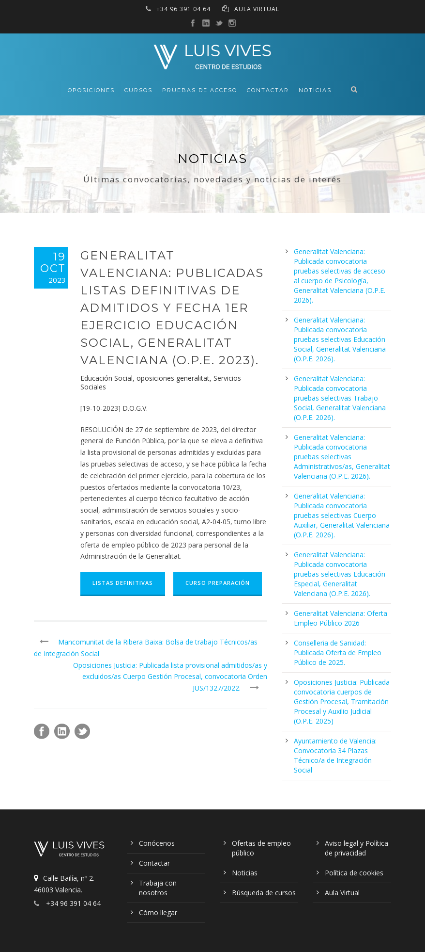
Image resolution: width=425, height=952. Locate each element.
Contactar (268, 90)
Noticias (315, 90)
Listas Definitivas (122, 582)
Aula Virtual (342, 892)
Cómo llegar (158, 912)
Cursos (138, 90)
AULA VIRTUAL (256, 9)
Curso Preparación (217, 582)
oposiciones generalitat (173, 378)
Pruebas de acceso (199, 90)
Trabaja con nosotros (158, 887)
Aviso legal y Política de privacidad (356, 848)
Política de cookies (354, 872)
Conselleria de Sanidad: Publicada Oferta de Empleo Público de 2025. (337, 652)
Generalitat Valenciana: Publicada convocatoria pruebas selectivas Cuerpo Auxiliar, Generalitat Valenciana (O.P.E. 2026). (342, 515)
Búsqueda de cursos (264, 892)
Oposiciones (91, 90)
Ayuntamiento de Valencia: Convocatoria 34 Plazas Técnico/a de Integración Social (335, 755)
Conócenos (157, 843)
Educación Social (106, 378)
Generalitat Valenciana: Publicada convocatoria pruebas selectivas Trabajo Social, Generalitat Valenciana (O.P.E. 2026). (340, 398)
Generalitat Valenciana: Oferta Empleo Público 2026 (340, 618)
